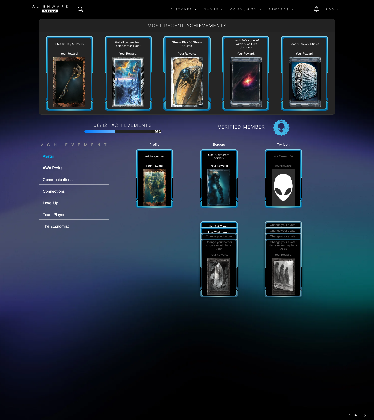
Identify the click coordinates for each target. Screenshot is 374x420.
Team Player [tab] (54, 214)
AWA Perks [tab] (52, 168)
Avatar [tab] (48, 156)
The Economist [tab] (56, 226)
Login (333, 9)
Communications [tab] (57, 179)
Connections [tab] (54, 191)
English (354, 415)
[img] (80, 9)
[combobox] (357, 415)
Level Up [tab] (50, 203)
